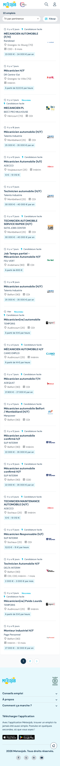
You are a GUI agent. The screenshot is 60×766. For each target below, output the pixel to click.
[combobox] (21, 19)
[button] (47, 4)
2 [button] (30, 661)
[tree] (30, 339)
